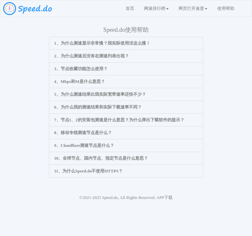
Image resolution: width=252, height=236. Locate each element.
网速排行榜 (156, 8)
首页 (130, 8)
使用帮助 (225, 8)
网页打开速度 (192, 8)
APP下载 (164, 197)
